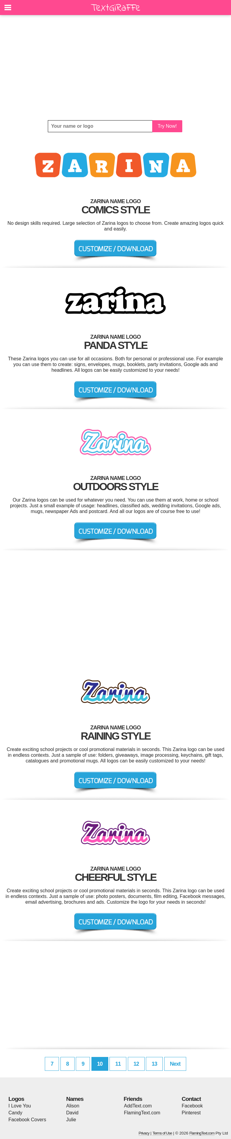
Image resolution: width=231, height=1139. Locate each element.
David (72, 1112)
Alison (72, 1105)
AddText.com (138, 1105)
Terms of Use (162, 1133)
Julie (71, 1119)
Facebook (192, 1105)
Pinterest (191, 1112)
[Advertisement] (115, 68)
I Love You (19, 1105)
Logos (16, 1099)
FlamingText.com (142, 1112)
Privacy (144, 1133)
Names (74, 1099)
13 (154, 1064)
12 (136, 1064)
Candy (15, 1112)
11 (118, 1064)
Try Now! (167, 126)
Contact (191, 1099)
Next (175, 1064)
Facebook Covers (27, 1119)
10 (100, 1064)
